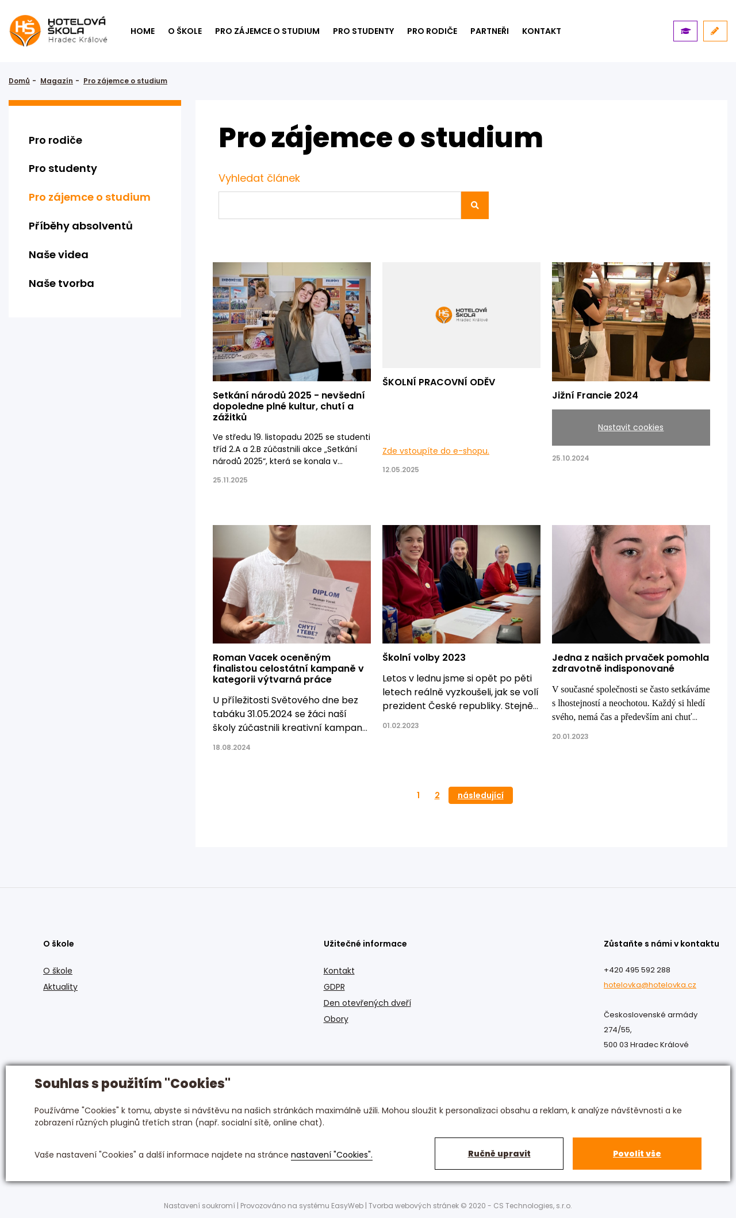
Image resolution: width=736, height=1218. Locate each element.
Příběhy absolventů (81, 226)
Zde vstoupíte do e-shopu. (435, 451)
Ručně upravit (499, 1153)
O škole (185, 31)
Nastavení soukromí (199, 1206)
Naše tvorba (61, 283)
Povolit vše (637, 1153)
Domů (19, 81)
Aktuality (60, 987)
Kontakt (339, 970)
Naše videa (59, 254)
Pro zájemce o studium (267, 31)
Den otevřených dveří (367, 1003)
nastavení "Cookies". (332, 1154)
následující (481, 795)
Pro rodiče (432, 31)
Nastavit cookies (631, 427)
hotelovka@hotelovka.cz (650, 984)
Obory (336, 1019)
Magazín (56, 81)
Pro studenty (363, 31)
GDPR (334, 987)
